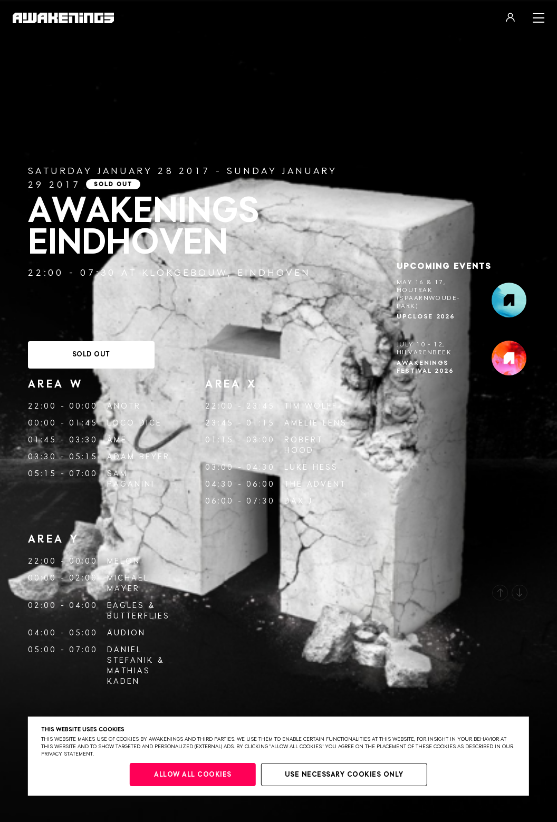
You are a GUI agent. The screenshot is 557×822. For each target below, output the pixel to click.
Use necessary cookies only (344, 774)
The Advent (315, 484)
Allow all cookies (193, 774)
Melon (123, 561)
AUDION (126, 633)
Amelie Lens (315, 423)
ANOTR (124, 406)
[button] (500, 593)
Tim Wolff (311, 406)
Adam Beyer (138, 457)
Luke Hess (311, 467)
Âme (117, 440)
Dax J (298, 501)
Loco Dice (134, 423)
